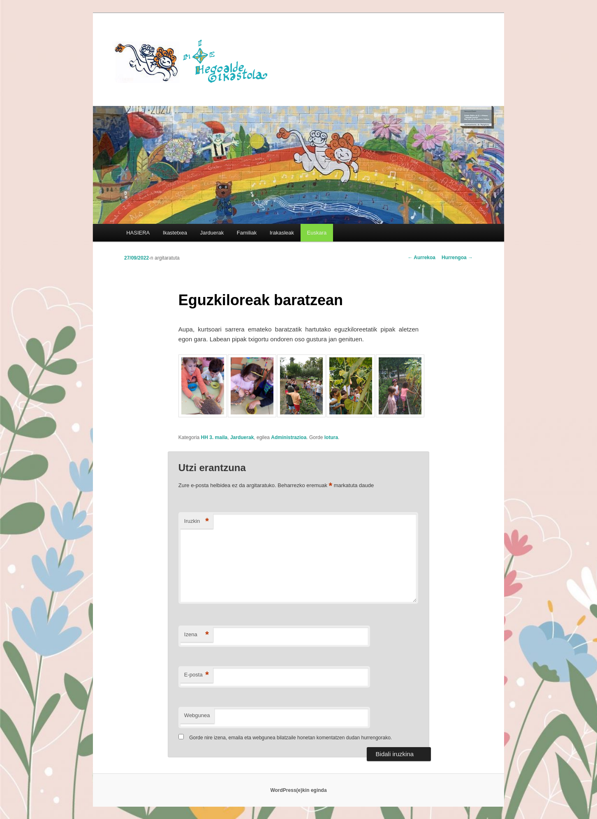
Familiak (247, 233)
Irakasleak (282, 233)
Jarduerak (212, 233)
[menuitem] (317, 233)
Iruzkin (196, 521)
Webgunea (197, 715)
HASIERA (138, 233)
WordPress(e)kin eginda (298, 790)
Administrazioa (288, 437)
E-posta (196, 675)
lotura (331, 437)
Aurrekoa (421, 257)
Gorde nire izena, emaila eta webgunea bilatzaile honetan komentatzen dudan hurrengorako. (290, 738)
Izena (196, 635)
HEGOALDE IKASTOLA (194, 60)
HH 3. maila (214, 437)
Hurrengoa (457, 257)
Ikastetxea (175, 233)
